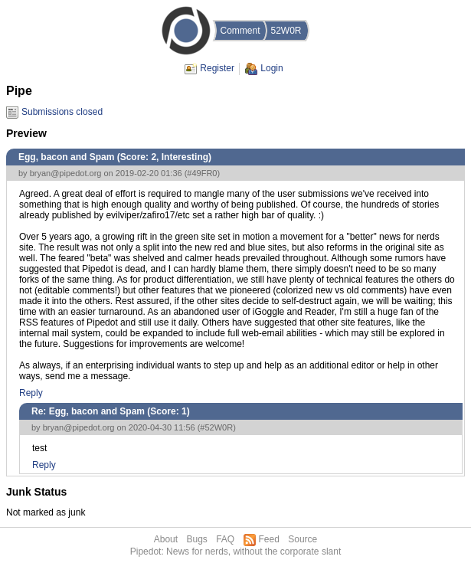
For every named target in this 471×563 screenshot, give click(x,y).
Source (302, 539)
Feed (269, 539)
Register (217, 68)
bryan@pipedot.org (66, 173)
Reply (31, 393)
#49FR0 (202, 173)
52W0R (286, 30)
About (166, 539)
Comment (240, 30)
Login (271, 68)
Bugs (196, 539)
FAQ (225, 539)
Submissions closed (62, 111)
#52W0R (216, 427)
